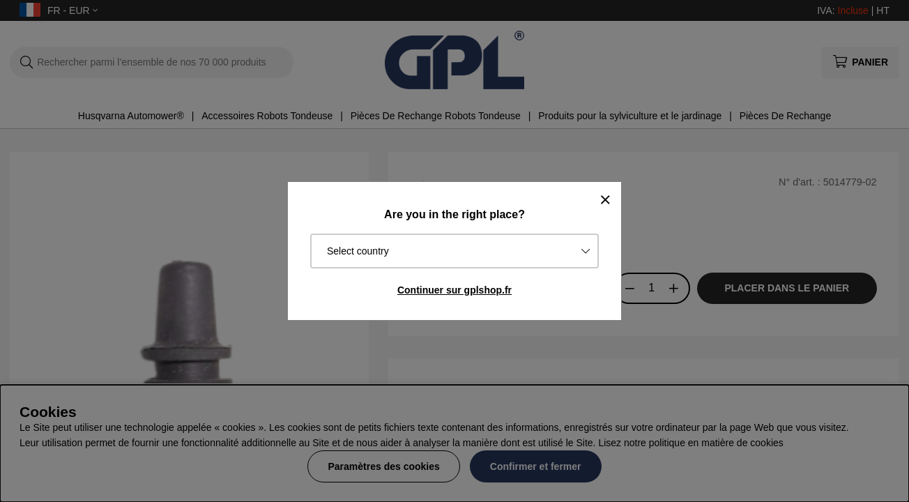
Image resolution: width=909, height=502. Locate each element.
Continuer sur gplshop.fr (454, 290)
